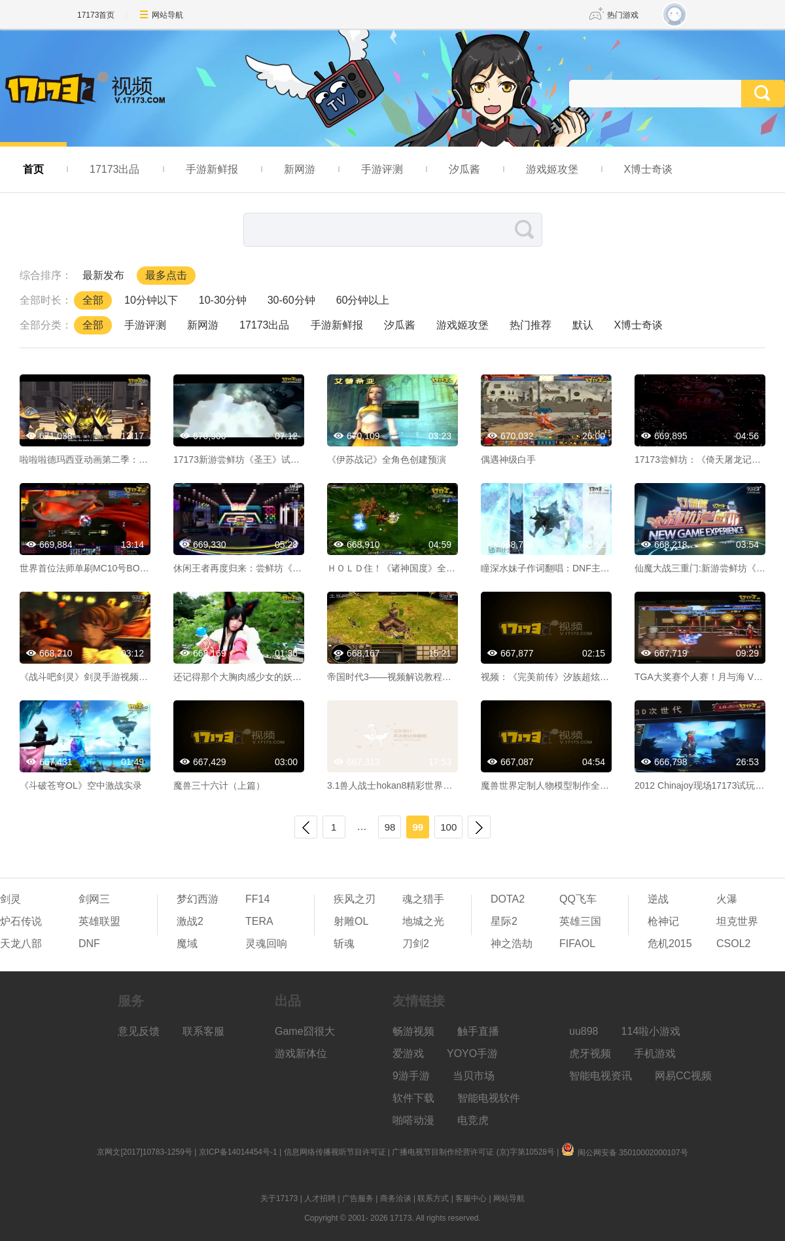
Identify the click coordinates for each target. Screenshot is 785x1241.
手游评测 (382, 169)
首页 (33, 169)
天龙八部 (21, 943)
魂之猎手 (423, 899)
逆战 (658, 899)
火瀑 (726, 899)
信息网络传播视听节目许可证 (335, 1152)
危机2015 (670, 943)
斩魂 (344, 943)
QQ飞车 (578, 899)
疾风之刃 (354, 899)
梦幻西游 (197, 899)
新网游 (299, 169)
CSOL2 (733, 943)
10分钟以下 (151, 300)
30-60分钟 (291, 300)
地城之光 (423, 921)
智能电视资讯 (600, 1075)
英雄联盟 (99, 921)
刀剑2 (415, 943)
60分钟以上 (363, 300)
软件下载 (413, 1098)
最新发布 (103, 275)
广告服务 (358, 1198)
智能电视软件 (488, 1098)
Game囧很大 (305, 1031)
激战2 (190, 921)
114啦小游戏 (651, 1031)
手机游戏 (655, 1053)
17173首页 (95, 15)
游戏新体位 (301, 1053)
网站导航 (167, 15)
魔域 (187, 943)
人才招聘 (320, 1198)
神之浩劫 (511, 943)
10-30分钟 (223, 300)
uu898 (584, 1031)
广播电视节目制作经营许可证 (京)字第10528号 (473, 1152)
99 (418, 827)
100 (448, 827)
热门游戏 (622, 15)
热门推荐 (530, 325)
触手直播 (478, 1031)
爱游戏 (408, 1053)
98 (390, 827)
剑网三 (94, 899)
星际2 (504, 921)
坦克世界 (737, 921)
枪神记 (663, 921)
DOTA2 (508, 899)
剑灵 (10, 899)
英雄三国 (580, 921)
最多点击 (166, 275)
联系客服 (203, 1031)
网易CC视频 (683, 1075)
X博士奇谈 (648, 169)
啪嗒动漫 (413, 1120)
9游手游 (411, 1075)
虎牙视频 (590, 1053)
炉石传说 (21, 921)
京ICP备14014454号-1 (238, 1152)
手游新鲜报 (212, 169)
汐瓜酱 (464, 169)
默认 (582, 325)
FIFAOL (577, 943)
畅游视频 (413, 1031)
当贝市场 (474, 1075)
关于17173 (279, 1198)
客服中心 (471, 1198)
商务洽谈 (395, 1198)
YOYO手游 (472, 1053)
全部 (92, 300)
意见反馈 (139, 1031)
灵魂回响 (266, 943)
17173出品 (115, 169)
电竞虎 (473, 1120)
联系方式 (433, 1198)
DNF (89, 943)
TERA (259, 921)
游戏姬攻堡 (552, 169)
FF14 (257, 899)
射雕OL (351, 921)
